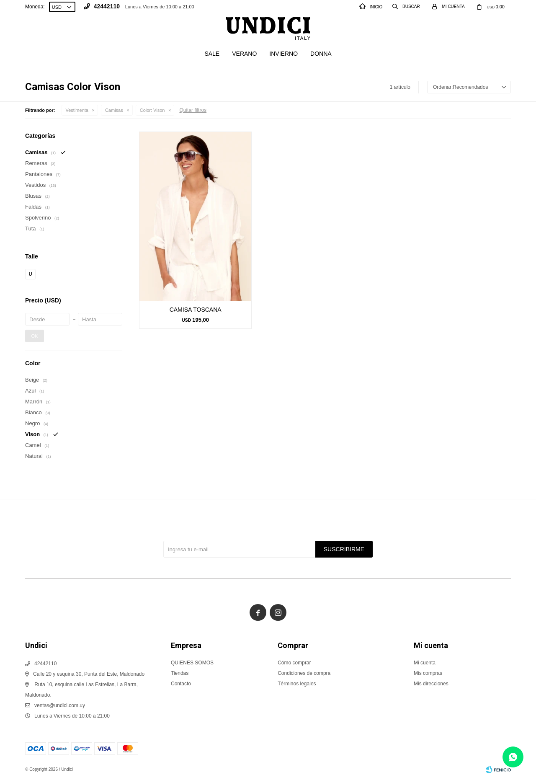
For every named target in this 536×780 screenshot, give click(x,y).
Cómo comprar (294, 663)
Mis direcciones (431, 684)
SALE (211, 53)
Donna (321, 53)
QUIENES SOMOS (192, 663)
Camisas (114, 110)
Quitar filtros (192, 110)
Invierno (283, 53)
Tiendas (179, 673)
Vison (152, 110)
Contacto (181, 684)
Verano (244, 53)
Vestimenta (77, 110)
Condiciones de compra (304, 673)
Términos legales (297, 684)
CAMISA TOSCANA (196, 309)
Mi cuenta (425, 663)
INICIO (371, 7)
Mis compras (428, 673)
